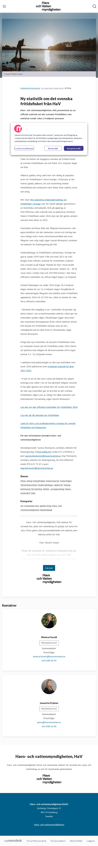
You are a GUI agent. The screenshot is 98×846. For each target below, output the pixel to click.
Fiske (32, 493)
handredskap (46, 509)
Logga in (91, 840)
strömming (29, 505)
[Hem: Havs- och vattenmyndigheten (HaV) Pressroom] (48, 6)
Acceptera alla (74, 148)
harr (37, 505)
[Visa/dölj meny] (4, 6)
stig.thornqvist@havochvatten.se (36, 468)
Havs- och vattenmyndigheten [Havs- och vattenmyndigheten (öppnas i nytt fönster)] (49, 824)
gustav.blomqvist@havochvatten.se (42, 455)
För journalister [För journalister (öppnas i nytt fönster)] (58, 840)
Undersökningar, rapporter (50, 484)
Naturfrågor (66, 480)
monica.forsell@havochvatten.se (49, 656)
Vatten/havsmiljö (28, 484)
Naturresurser (52, 480)
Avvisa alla (53, 148)
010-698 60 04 (49, 660)
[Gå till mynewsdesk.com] (13, 841)
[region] (49, 139)
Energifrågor (39, 480)
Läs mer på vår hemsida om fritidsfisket (39, 415)
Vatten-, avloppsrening (53, 488)
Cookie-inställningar (24, 148)
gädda (43, 505)
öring (48, 505)
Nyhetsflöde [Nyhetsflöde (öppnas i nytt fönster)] (76, 840)
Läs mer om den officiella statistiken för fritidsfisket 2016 (49, 407)
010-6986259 (44, 451)
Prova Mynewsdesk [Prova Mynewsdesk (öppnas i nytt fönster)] (36, 840)
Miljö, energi (26, 480)
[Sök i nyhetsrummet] (94, 6)
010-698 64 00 (49, 726)
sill (21, 505)
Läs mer (49, 568)
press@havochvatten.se (49, 722)
